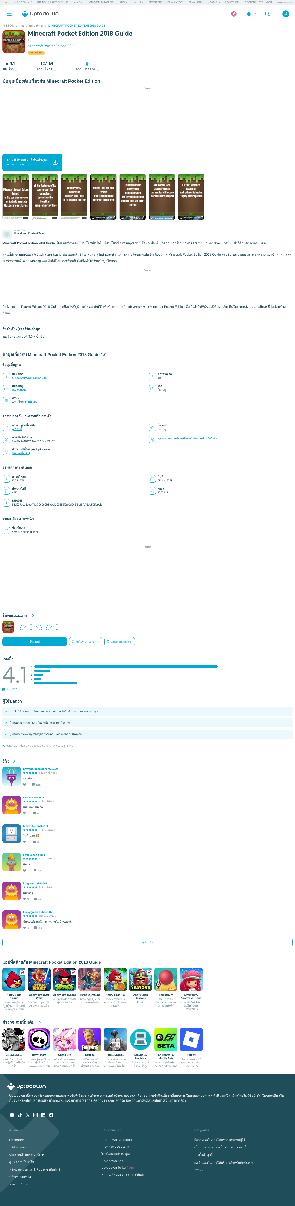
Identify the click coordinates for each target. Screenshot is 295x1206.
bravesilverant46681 (35, 826)
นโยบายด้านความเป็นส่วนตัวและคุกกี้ (220, 1147)
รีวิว (10, 69)
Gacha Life (64, 1055)
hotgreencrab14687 (35, 883)
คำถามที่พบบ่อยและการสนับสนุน (124, 1174)
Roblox (191, 1055)
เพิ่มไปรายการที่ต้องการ (86, 641)
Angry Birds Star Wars (39, 996)
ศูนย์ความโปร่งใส (21, 1162)
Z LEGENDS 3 (14, 1055)
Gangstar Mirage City (101, 2)
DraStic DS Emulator (140, 1056)
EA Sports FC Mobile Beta (166, 1056)
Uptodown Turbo (117, 1167)
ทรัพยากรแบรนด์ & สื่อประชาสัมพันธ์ (34, 1169)
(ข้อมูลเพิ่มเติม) (21, 453)
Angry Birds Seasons (140, 996)
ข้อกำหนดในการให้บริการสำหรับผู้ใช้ (219, 1140)
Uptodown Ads (112, 1161)
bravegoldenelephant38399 (40, 769)
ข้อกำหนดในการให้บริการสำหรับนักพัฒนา (223, 1162)
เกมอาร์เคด (19, 390)
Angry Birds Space (64, 995)
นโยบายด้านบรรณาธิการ (27, 1155)
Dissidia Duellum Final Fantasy (166, 2)
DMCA (198, 1170)
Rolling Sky (166, 995)
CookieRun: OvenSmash (258, 2)
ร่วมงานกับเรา (19, 1184)
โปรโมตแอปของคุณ (115, 1154)
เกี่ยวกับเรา (17, 1140)
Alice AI (124, 2)
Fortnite (90, 1055)
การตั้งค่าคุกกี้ (203, 1155)
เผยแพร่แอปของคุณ (115, 1146)
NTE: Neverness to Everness (52, 2)
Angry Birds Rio (115, 995)
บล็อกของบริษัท (20, 1177)
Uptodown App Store (116, 1140)
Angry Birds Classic (14, 996)
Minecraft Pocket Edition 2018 (51, 46)
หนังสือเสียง (214, 2)
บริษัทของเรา (18, 1147)
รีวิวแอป (35, 641)
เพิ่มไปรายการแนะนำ (119, 641)
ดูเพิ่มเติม (147, 942)
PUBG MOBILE (115, 1055)
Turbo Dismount (90, 995)
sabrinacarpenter (33, 797)
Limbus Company (22, 2)
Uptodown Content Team (29, 233)
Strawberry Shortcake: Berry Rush (191, 998)
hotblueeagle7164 (34, 855)
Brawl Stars (195, 2)
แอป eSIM (138, 2)
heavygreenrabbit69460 (38, 912)
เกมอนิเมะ (79, 2)
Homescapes (232, 2)
